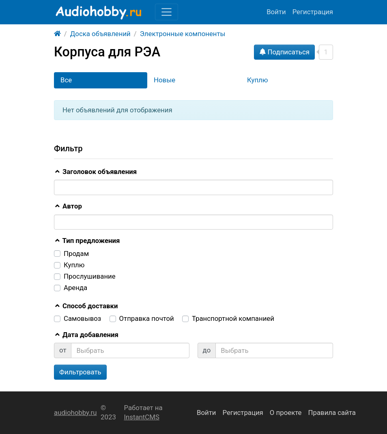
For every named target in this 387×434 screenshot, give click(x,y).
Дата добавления (86, 335)
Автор (68, 206)
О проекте (286, 412)
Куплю (257, 80)
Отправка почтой (146, 318)
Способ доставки (86, 306)
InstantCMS (141, 417)
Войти (276, 12)
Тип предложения (87, 240)
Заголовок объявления (95, 172)
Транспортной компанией (233, 318)
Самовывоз (82, 318)
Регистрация (312, 12)
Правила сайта (332, 412)
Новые (164, 80)
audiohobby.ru (75, 412)
